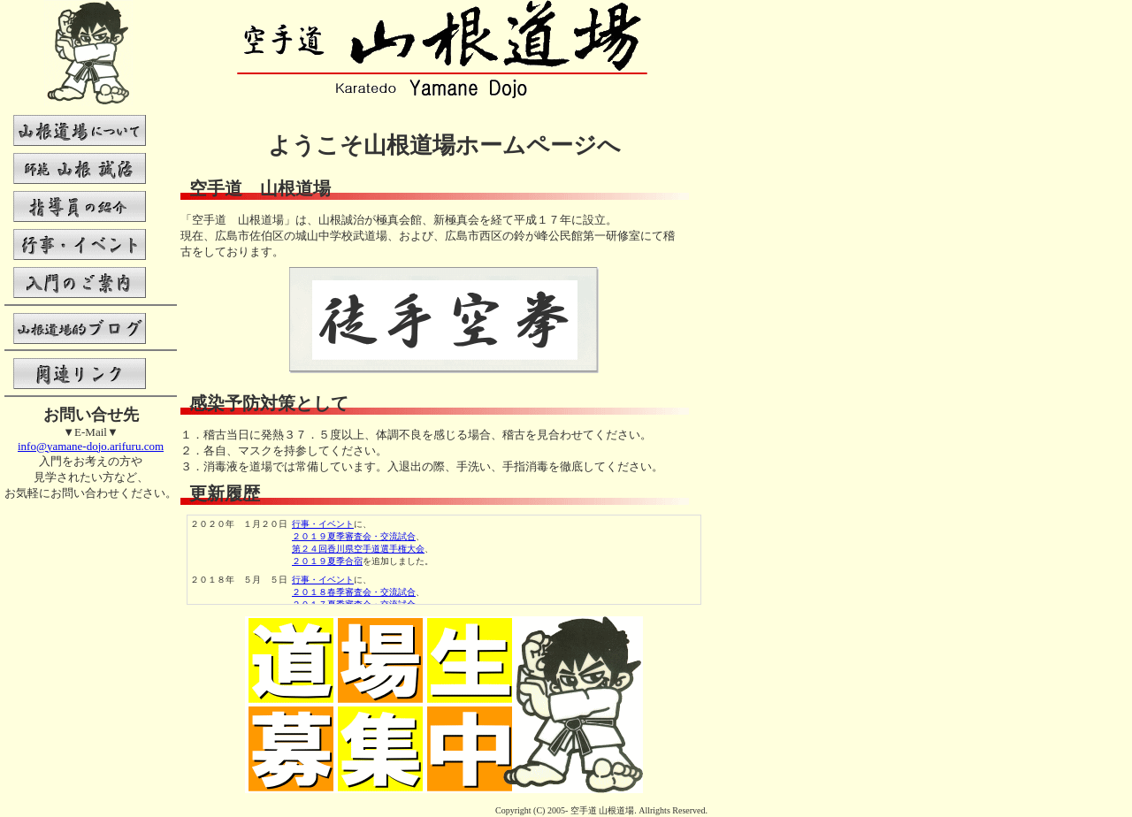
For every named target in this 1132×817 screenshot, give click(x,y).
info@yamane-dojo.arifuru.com (91, 446)
